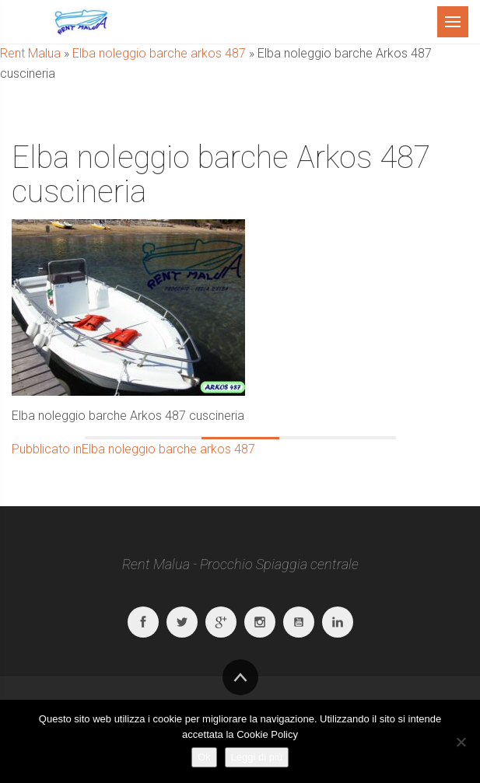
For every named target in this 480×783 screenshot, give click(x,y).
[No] (460, 742)
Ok (204, 757)
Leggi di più (257, 757)
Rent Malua (30, 53)
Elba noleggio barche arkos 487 (159, 53)
